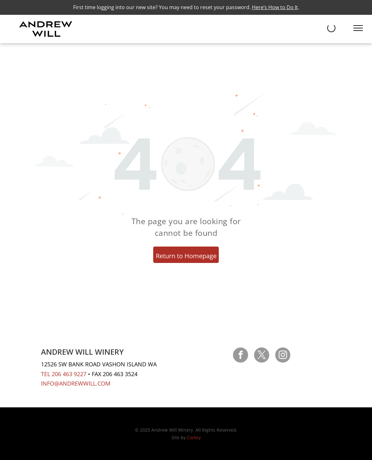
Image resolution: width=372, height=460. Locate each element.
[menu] (358, 28)
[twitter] (261, 355)
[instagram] (282, 355)
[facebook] (240, 355)
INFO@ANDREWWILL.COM (75, 383)
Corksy (194, 437)
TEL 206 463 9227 (63, 374)
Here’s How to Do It (275, 7)
